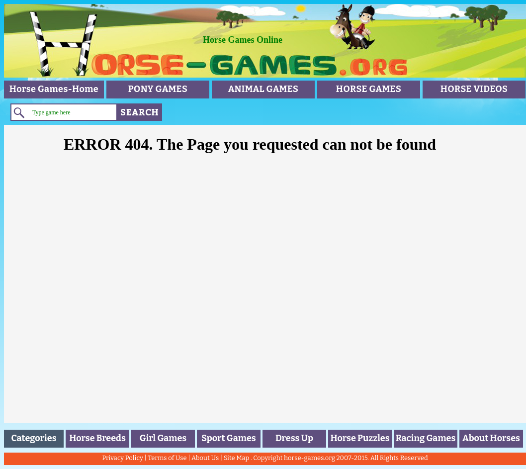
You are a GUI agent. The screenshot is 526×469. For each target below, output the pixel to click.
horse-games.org (309, 458)
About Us (205, 458)
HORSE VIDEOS (474, 89)
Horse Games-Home (53, 89)
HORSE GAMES (368, 89)
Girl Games (163, 438)
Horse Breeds (97, 438)
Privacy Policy (122, 458)
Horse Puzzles (359, 438)
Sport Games (228, 438)
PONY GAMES (157, 89)
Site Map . (238, 458)
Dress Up (294, 438)
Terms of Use (167, 458)
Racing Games (426, 438)
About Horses (491, 438)
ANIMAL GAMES (263, 89)
